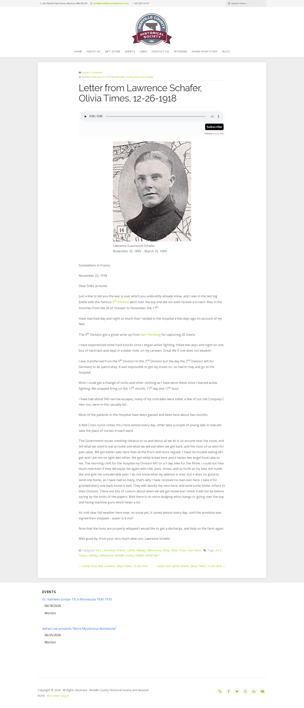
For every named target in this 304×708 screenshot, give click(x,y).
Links (143, 51)
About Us (93, 51)
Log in (65, 696)
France (121, 550)
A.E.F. (98, 550)
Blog (226, 51)
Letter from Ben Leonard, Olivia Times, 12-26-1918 (115, 566)
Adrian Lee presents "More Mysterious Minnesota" (79, 628)
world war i (153, 555)
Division (123, 302)
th (115, 301)
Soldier (139, 555)
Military (141, 550)
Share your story (205, 51)
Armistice (109, 550)
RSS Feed (53, 696)
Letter (131, 550)
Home (78, 51)
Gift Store (112, 51)
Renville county (124, 555)
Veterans (180, 51)
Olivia (165, 550)
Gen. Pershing (150, 334)
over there (194, 550)
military (93, 555)
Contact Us (160, 51)
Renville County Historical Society (134, 77)
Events (130, 51)
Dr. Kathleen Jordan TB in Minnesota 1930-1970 (77, 599)
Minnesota (154, 550)
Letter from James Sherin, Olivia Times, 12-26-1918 (189, 566)
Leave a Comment (92, 72)
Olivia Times (178, 550)
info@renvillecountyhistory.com (111, 3)
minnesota (106, 555)
